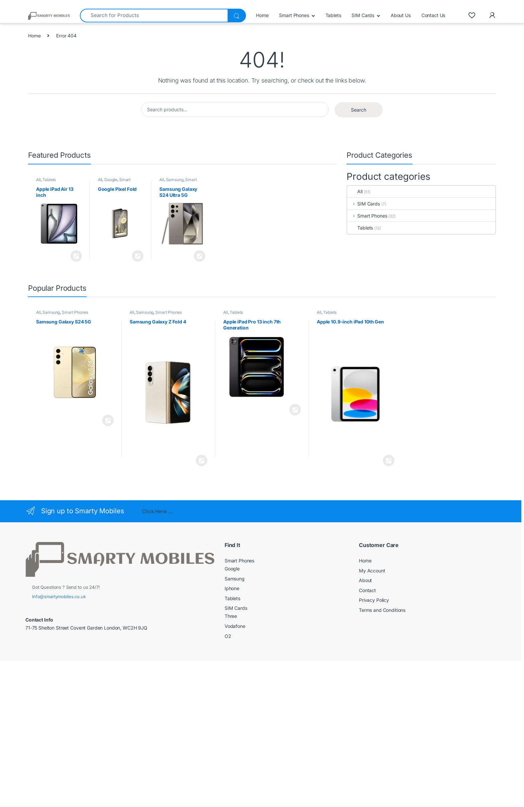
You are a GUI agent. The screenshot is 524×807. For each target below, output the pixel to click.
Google (110, 179)
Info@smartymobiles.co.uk (59, 596)
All (38, 179)
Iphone (232, 588)
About (365, 580)
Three (231, 616)
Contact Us (433, 15)
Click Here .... (157, 511)
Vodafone (235, 626)
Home (262, 15)
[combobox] (154, 15)
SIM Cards (363, 15)
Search (358, 110)
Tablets (333, 15)
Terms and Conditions (382, 610)
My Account (372, 570)
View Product (76, 256)
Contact (367, 590)
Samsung (174, 179)
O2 (228, 636)
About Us (401, 15)
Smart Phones (294, 15)
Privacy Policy (374, 600)
